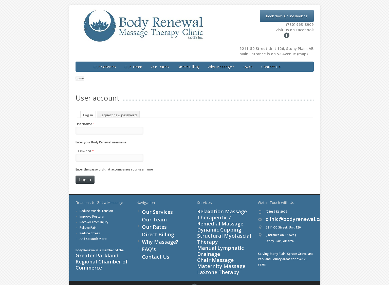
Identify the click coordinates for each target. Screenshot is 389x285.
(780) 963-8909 (300, 24)
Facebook (312, 274)
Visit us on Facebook (287, 29)
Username (85, 118)
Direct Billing (188, 61)
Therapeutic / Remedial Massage (220, 211)
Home (80, 73)
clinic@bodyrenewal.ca (282, 214)
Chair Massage (207, 233)
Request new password (118, 109)
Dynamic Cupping (209, 217)
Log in (89, 109)
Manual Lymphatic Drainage (217, 227)
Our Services (105, 61)
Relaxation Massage (211, 206)
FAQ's (248, 61)
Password (85, 145)
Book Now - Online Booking (286, 16)
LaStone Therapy (209, 243)
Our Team (133, 61)
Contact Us (271, 61)
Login (96, 274)
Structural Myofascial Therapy (218, 222)
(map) (302, 48)
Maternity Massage (211, 238)
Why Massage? (221, 61)
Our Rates (160, 61)
